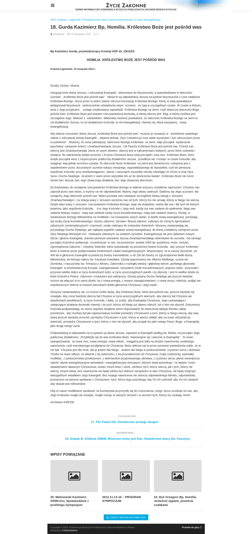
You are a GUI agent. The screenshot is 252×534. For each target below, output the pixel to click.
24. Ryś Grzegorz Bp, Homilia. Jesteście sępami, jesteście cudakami (175, 501)
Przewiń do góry (191, 527)
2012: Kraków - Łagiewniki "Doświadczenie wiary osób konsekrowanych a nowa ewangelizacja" (105, 19)
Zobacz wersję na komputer (126, 517)
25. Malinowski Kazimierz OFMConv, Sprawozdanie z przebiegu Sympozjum (69, 501)
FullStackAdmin (70, 530)
